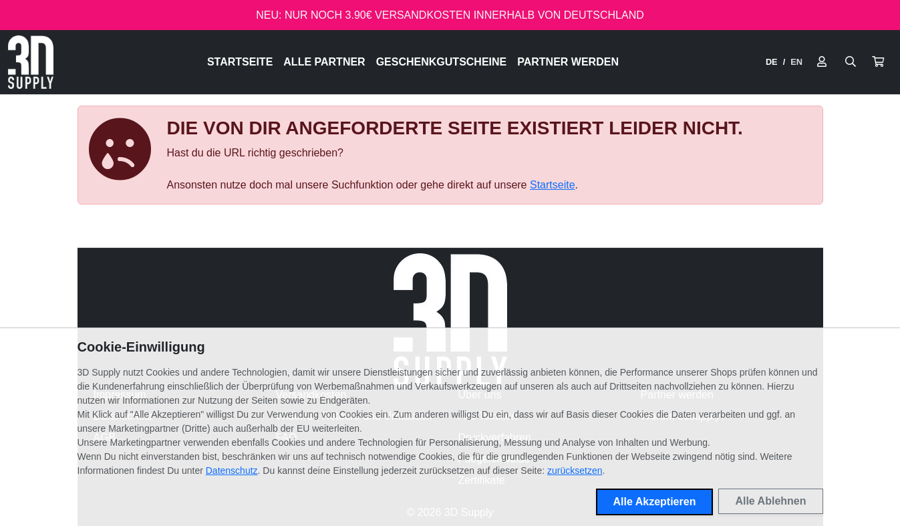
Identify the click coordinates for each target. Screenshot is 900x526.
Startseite (240, 62)
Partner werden (568, 62)
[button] (878, 62)
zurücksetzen (574, 470)
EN (796, 62)
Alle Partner (324, 62)
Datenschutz (232, 470)
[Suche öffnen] (850, 62)
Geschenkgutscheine (441, 62)
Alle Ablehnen (770, 501)
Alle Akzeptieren (654, 501)
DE (772, 62)
